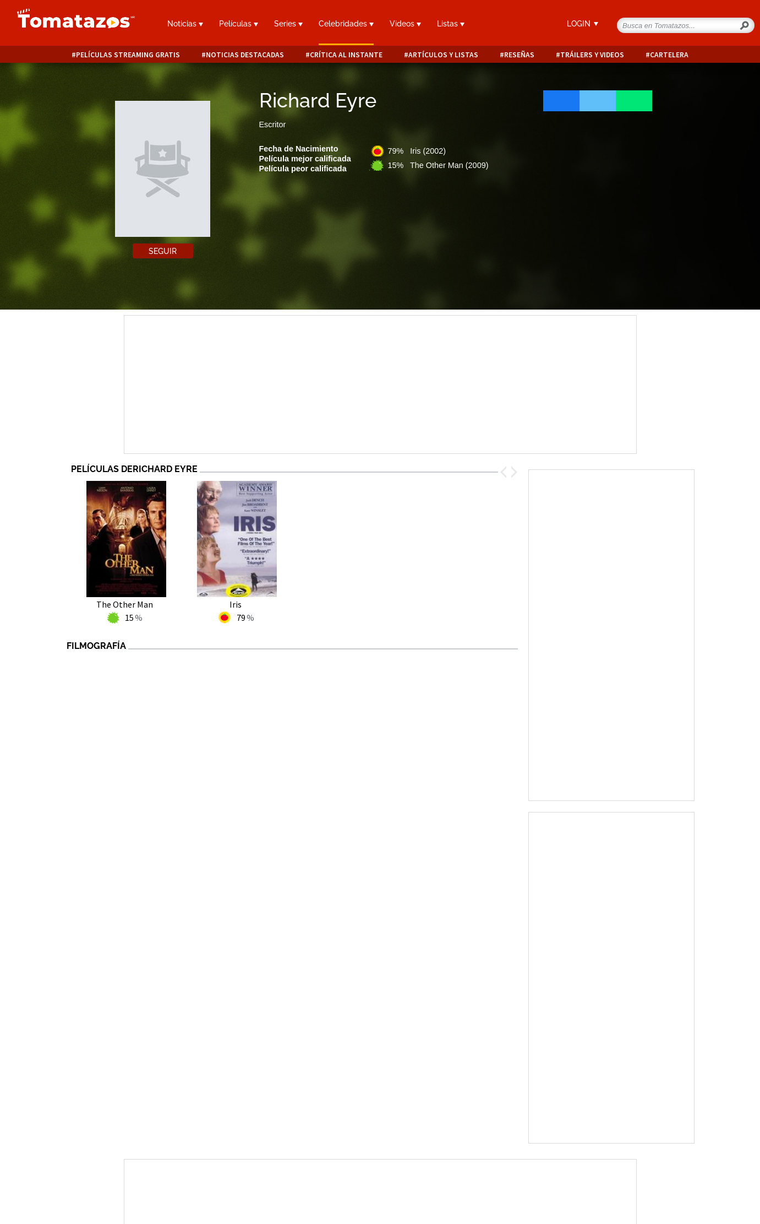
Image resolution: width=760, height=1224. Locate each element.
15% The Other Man (438, 165)
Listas (450, 23)
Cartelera (669, 54)
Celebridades (346, 23)
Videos (405, 23)
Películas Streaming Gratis (128, 54)
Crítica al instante (346, 54)
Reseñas (519, 54)
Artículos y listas (443, 54)
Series (288, 23)
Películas (238, 23)
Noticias (185, 23)
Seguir (163, 251)
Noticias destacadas (245, 54)
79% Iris (417, 151)
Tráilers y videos (592, 54)
